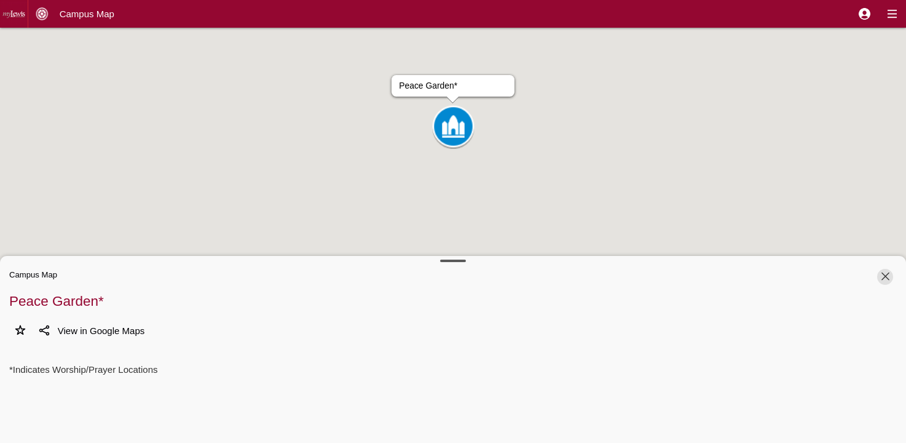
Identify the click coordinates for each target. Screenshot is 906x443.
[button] (864, 14)
